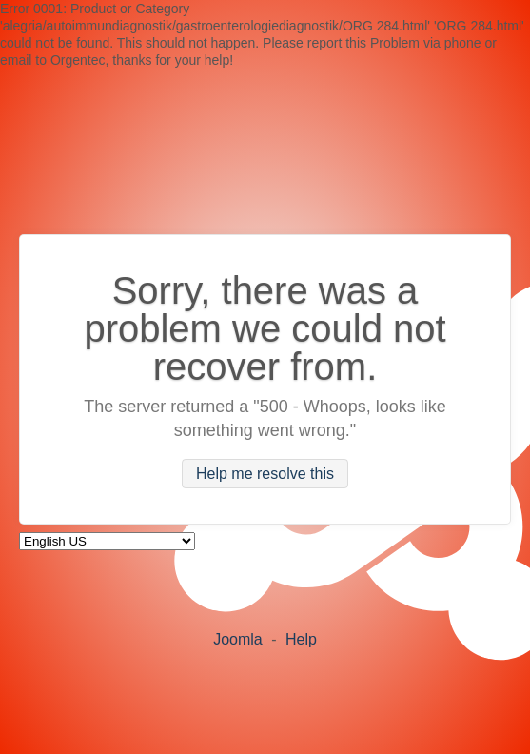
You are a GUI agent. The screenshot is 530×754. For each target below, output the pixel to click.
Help (301, 639)
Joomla (238, 639)
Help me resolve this (265, 474)
